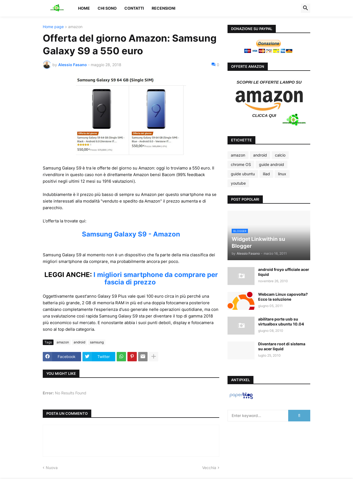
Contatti (134, 8)
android (79, 342)
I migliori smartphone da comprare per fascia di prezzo (155, 278)
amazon (75, 27)
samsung (97, 342)
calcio (280, 155)
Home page (53, 27)
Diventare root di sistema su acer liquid (281, 346)
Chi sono (107, 8)
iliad (266, 173)
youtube (238, 183)
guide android (271, 164)
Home (84, 8)
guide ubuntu (243, 173)
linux (282, 173)
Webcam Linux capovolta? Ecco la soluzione (283, 297)
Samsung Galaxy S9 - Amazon (131, 234)
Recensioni (163, 8)
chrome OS (241, 164)
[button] (305, 8)
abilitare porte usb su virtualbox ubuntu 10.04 (281, 321)
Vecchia (209, 467)
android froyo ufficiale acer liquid (283, 272)
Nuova (52, 467)
